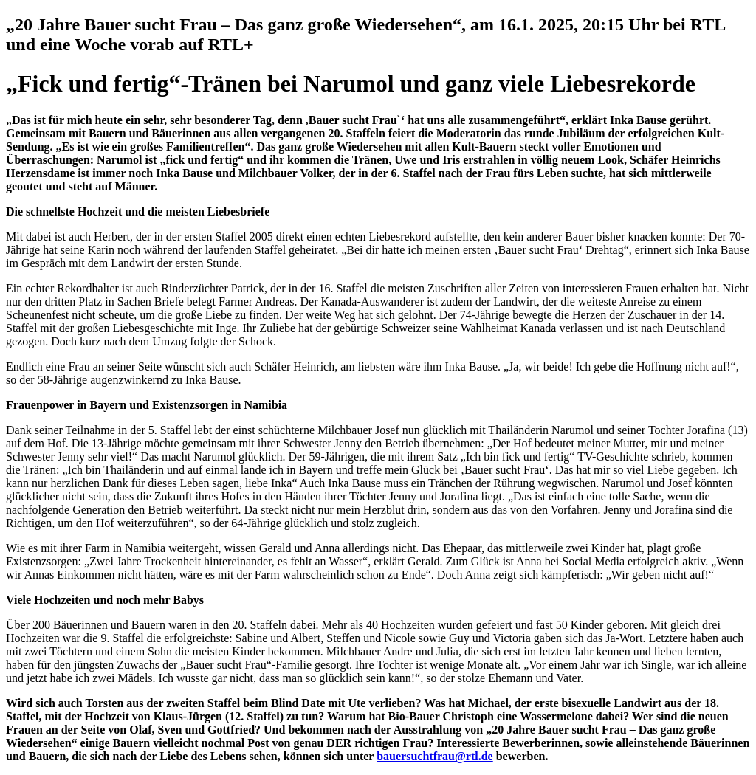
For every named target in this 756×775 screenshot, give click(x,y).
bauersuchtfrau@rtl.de (435, 756)
